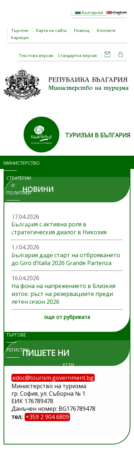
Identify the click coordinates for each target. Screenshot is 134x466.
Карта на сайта (51, 30)
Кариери (20, 37)
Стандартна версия (77, 55)
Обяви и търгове (11, 327)
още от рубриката (67, 317)
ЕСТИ (68, 365)
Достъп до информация (13, 282)
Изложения (13, 305)
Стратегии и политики (13, 185)
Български (89, 12)
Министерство (10, 163)
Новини (13, 207)
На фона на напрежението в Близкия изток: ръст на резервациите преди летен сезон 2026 (63, 294)
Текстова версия (36, 55)
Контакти (106, 30)
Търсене (20, 30)
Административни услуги (15, 256)
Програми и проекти (13, 230)
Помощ (81, 30)
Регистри (13, 350)
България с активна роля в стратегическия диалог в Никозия (58, 228)
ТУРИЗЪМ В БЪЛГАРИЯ (97, 135)
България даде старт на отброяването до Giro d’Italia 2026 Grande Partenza (65, 259)
